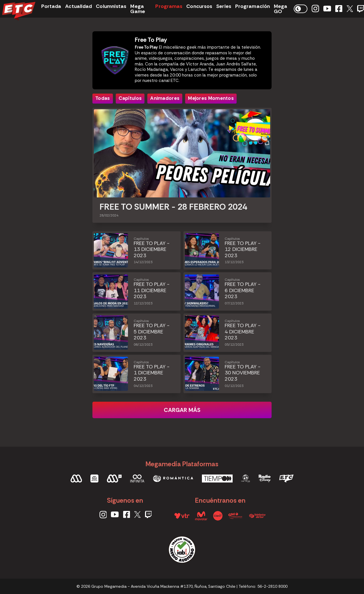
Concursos (199, 6)
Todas (102, 98)
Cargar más (182, 410)
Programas (168, 6)
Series (223, 6)
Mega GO (280, 9)
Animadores (164, 98)
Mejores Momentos (211, 98)
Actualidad (78, 6)
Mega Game (137, 9)
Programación (252, 6)
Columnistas (111, 6)
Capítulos (130, 98)
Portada (51, 6)
